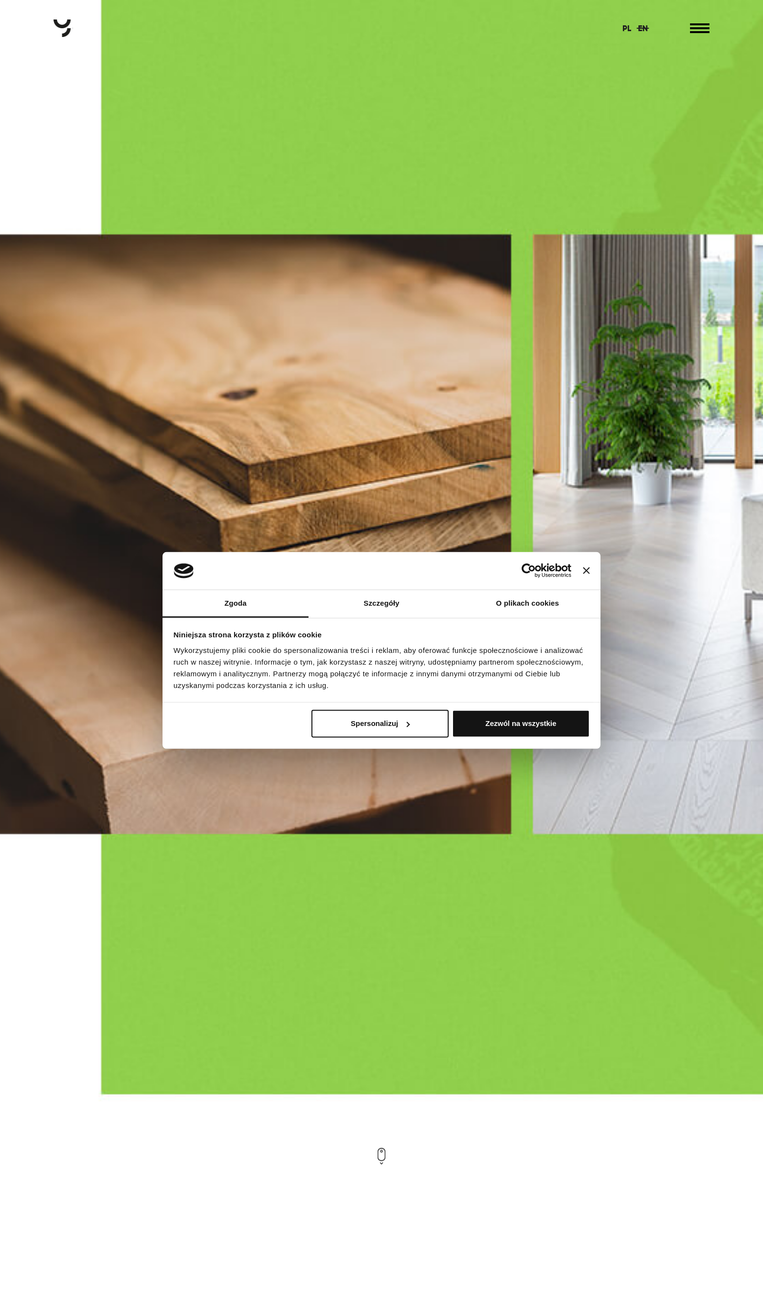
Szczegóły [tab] (381, 603)
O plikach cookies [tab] (527, 603)
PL (626, 28)
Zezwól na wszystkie (520, 723)
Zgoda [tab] (235, 603)
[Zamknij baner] (586, 570)
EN (643, 28)
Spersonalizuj (380, 723)
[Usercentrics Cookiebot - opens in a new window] (528, 570)
